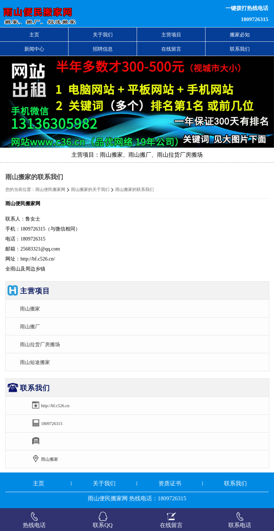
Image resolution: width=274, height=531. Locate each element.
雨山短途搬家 (35, 362)
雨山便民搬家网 (50, 189)
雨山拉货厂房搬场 (40, 344)
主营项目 (171, 34)
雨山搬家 (30, 309)
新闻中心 (34, 49)
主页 (34, 34)
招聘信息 (103, 49)
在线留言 (171, 49)
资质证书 (169, 483)
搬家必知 (240, 34)
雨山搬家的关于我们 (90, 189)
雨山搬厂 (30, 326)
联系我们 (240, 49)
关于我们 (103, 34)
